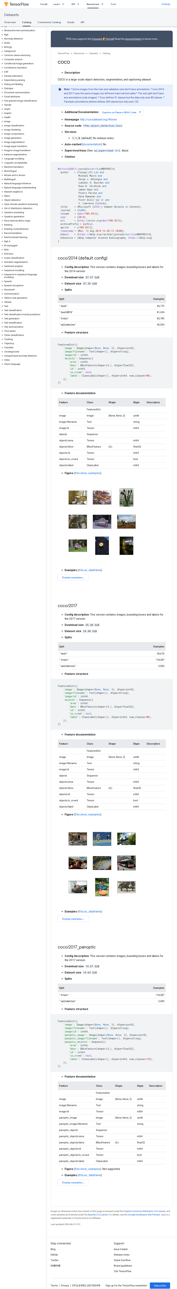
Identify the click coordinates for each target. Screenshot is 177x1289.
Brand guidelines (123, 1265)
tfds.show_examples (87, 473)
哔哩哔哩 (55, 1265)
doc (106, 150)
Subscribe (160, 1285)
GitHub (166, 4)
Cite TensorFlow (122, 1271)
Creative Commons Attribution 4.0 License (144, 1211)
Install (43, 4)
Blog (53, 1249)
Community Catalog (49, 22)
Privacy (65, 1285)
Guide (70, 22)
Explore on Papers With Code (121, 112)
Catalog (106, 53)
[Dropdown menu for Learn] (64, 4)
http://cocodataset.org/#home (98, 119)
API (73, 4)
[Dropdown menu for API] (79, 4)
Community (117, 4)
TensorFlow (63, 53)
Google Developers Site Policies (144, 1214)
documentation (133, 39)
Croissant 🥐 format (103, 39)
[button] (22, 26)
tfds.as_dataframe (90, 570)
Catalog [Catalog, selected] (26, 22)
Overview (10, 22)
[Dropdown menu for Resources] (103, 4)
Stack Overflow (122, 1260)
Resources (79, 53)
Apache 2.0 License (98, 1214)
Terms (54, 1285)
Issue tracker (121, 1249)
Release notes (121, 1254)
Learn (56, 4)
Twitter (55, 1260)
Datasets (11, 15)
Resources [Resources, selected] (93, 4)
